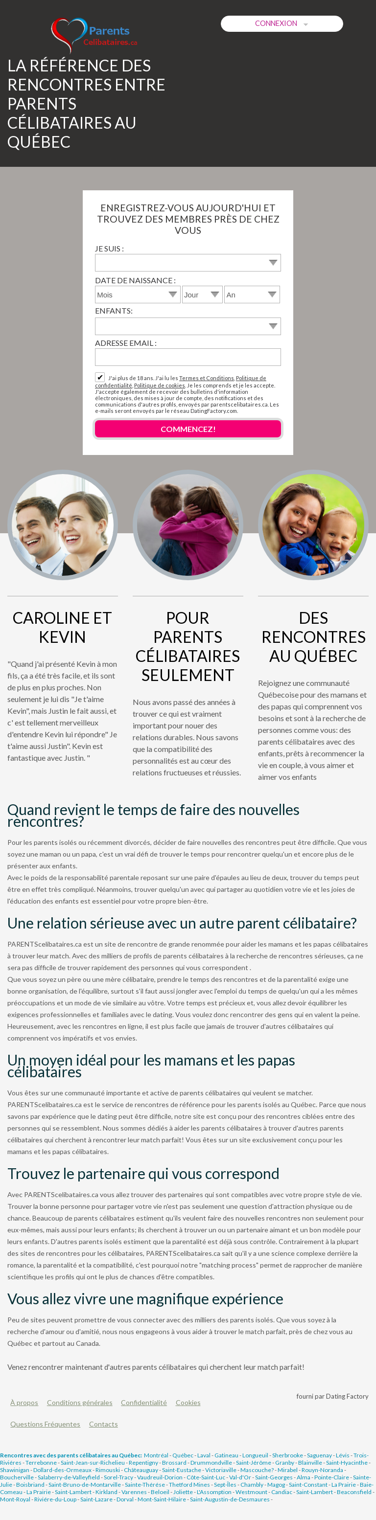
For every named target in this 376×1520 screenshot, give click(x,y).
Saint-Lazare (96, 1499)
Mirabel (288, 1470)
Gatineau (226, 1455)
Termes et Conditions (206, 378)
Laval (204, 1455)
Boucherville (17, 1477)
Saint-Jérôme (253, 1462)
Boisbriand (30, 1484)
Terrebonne (41, 1462)
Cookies (188, 1402)
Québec (182, 1455)
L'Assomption (214, 1492)
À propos (24, 1402)
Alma (303, 1477)
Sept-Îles (225, 1484)
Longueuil (255, 1455)
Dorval (125, 1499)
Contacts (103, 1424)
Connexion (282, 23)
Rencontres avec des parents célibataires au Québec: (71, 1455)
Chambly (251, 1484)
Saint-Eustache (181, 1470)
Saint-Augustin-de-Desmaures (230, 1499)
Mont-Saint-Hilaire (162, 1499)
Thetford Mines (189, 1484)
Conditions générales (80, 1402)
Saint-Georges (274, 1477)
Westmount (251, 1492)
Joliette (183, 1492)
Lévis (343, 1455)
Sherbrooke (287, 1455)
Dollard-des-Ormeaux (62, 1470)
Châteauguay (141, 1470)
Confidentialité (144, 1402)
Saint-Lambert (73, 1492)
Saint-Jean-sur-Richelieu (93, 1462)
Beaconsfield (354, 1492)
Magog (276, 1484)
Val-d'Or (240, 1477)
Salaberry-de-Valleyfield (69, 1477)
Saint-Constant (308, 1484)
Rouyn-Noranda (322, 1470)
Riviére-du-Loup (55, 1499)
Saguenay (319, 1455)
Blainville (310, 1462)
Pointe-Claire (331, 1477)
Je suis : (109, 248)
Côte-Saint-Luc (206, 1477)
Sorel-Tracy (118, 1477)
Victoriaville (220, 1470)
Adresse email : (126, 342)
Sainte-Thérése (145, 1484)
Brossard (174, 1462)
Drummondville (211, 1462)
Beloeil (160, 1492)
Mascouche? (257, 1470)
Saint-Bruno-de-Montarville (84, 1484)
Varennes (134, 1492)
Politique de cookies (159, 385)
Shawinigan (14, 1470)
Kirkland (106, 1492)
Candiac (281, 1492)
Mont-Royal (15, 1499)
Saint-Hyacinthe (347, 1462)
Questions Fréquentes (45, 1424)
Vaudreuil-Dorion (160, 1477)
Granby (284, 1462)
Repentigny (143, 1462)
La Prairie (343, 1484)
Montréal (156, 1455)
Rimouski (107, 1470)
